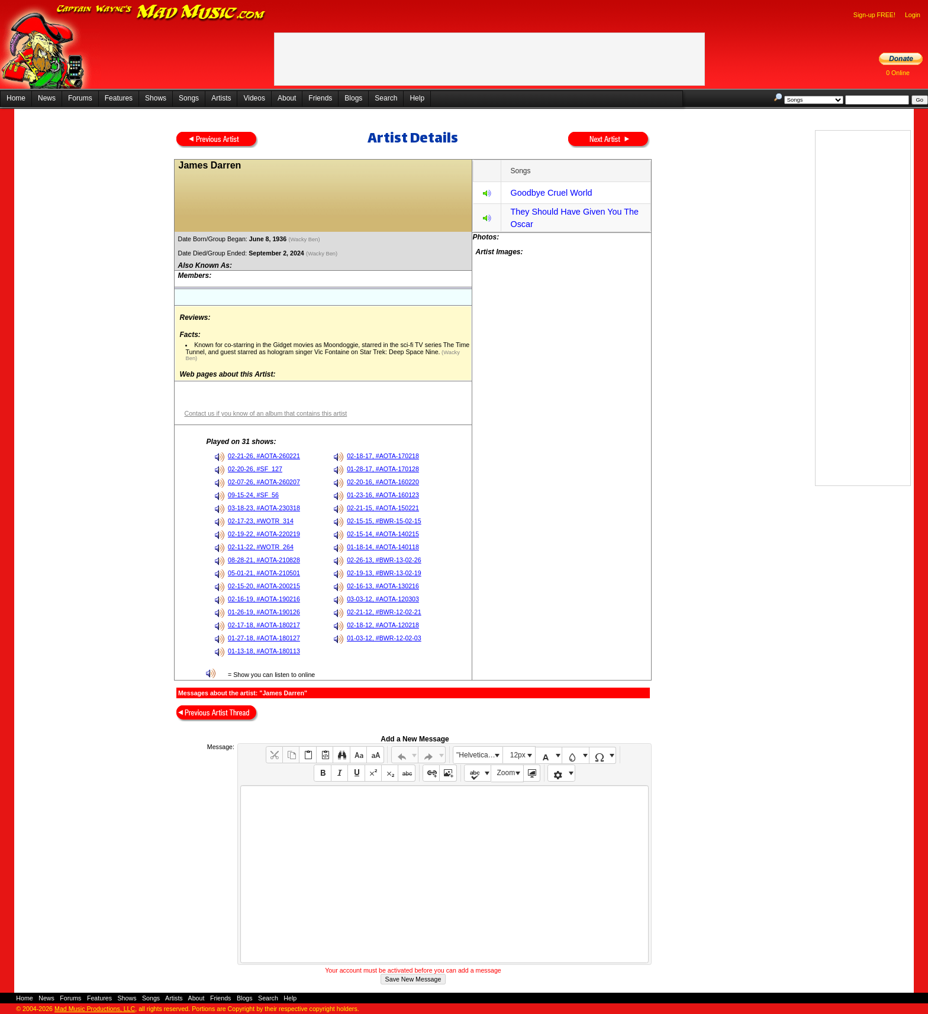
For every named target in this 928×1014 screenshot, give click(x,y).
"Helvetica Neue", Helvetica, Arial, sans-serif (479, 755)
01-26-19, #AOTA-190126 (264, 611)
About (287, 98)
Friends (320, 98)
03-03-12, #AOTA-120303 (383, 598)
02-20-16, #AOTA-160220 (383, 481)
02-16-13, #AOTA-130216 (383, 585)
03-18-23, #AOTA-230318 (264, 507)
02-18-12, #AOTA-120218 (383, 625)
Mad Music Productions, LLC (94, 1008)
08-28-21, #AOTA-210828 (264, 559)
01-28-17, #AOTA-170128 (383, 468)
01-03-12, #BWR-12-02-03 (384, 638)
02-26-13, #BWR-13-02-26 (384, 559)
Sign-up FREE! (874, 14)
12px (518, 755)
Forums (80, 98)
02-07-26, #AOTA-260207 (264, 481)
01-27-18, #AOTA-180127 (264, 638)
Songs (189, 98)
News (47, 98)
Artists (221, 98)
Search (386, 98)
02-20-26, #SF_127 (255, 468)
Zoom (506, 773)
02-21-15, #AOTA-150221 (383, 507)
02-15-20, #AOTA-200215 (264, 585)
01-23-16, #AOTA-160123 (383, 494)
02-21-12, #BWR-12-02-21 (384, 611)
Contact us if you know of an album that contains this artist (265, 413)
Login (912, 14)
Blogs (353, 98)
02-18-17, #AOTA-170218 (383, 455)
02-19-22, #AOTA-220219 (264, 533)
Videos (254, 98)
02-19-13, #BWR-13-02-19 (384, 572)
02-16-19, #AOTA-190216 (264, 598)
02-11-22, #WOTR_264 (261, 546)
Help (417, 98)
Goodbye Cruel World (551, 192)
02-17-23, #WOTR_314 (261, 520)
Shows (155, 98)
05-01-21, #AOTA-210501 (264, 572)
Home (16, 98)
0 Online (898, 72)
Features (119, 98)
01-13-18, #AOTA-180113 (264, 651)
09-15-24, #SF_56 (253, 494)
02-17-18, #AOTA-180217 (264, 625)
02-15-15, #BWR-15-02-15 (384, 520)
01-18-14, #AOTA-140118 (383, 546)
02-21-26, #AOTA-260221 (264, 455)
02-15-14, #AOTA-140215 (383, 533)
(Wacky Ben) (304, 239)
